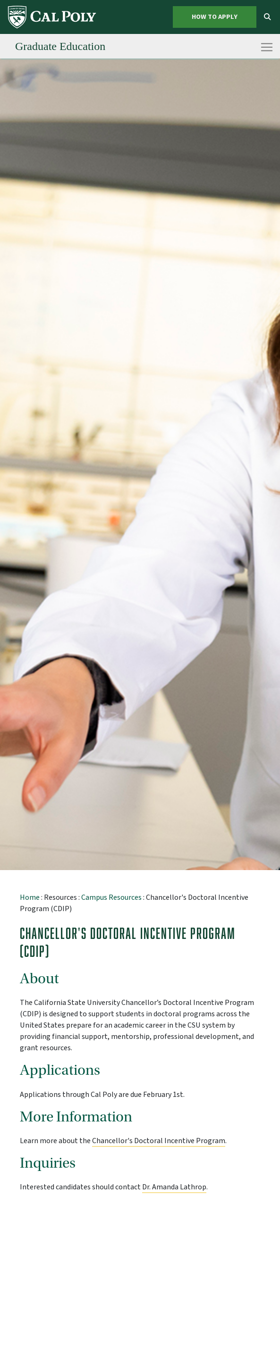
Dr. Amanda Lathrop (174, 1187)
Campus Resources (111, 897)
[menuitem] (52, 17)
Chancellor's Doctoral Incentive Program (158, 1141)
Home (30, 897)
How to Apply (215, 17)
